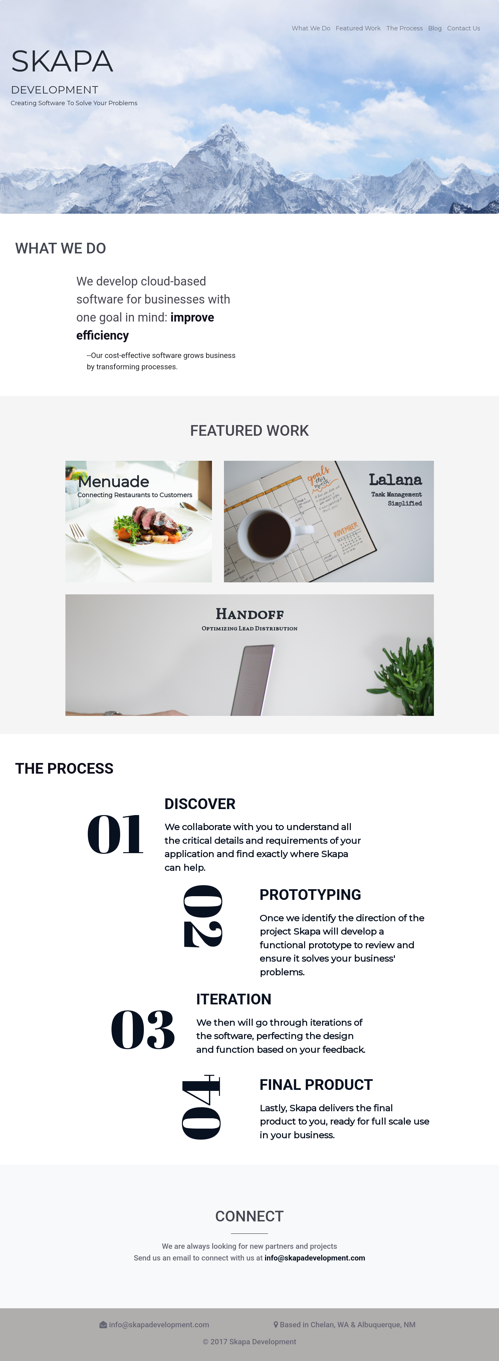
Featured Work (358, 28)
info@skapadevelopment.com (315, 1257)
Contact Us (463, 28)
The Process (404, 28)
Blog (435, 28)
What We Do (311, 28)
